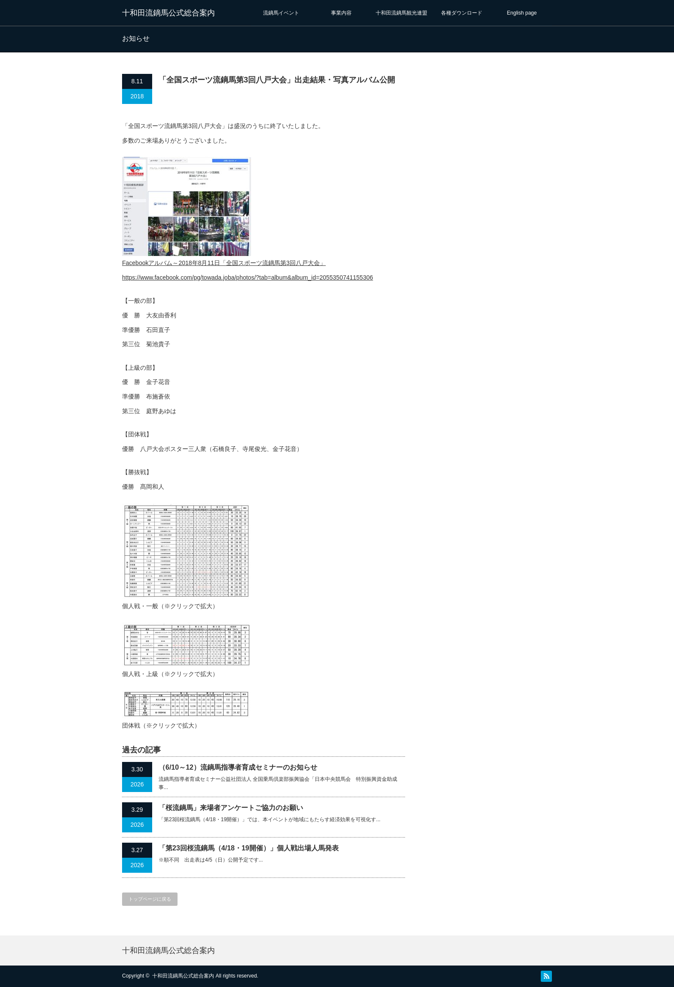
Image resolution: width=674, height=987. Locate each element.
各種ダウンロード (461, 13)
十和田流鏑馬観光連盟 (401, 13)
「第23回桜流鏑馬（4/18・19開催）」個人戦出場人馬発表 (249, 848)
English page (521, 13)
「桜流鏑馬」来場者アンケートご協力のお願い (231, 807)
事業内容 (341, 13)
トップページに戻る (150, 899)
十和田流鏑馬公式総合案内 (168, 13)
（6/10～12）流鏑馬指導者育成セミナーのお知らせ (238, 767)
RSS (546, 976)
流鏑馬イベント (281, 13)
